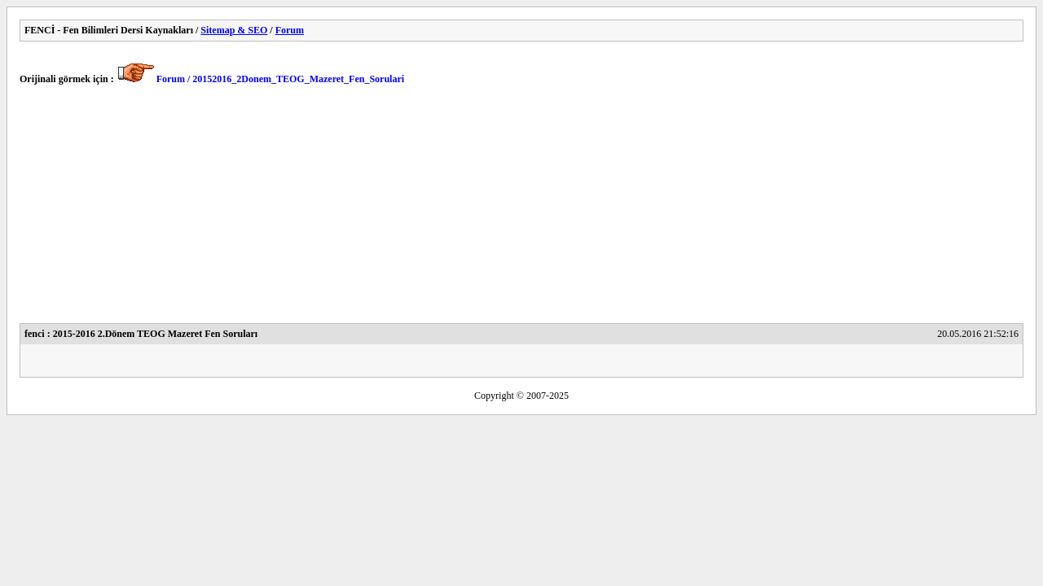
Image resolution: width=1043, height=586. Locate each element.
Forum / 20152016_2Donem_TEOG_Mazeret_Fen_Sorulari (280, 79)
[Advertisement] (508, 209)
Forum (289, 30)
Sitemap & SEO (233, 30)
